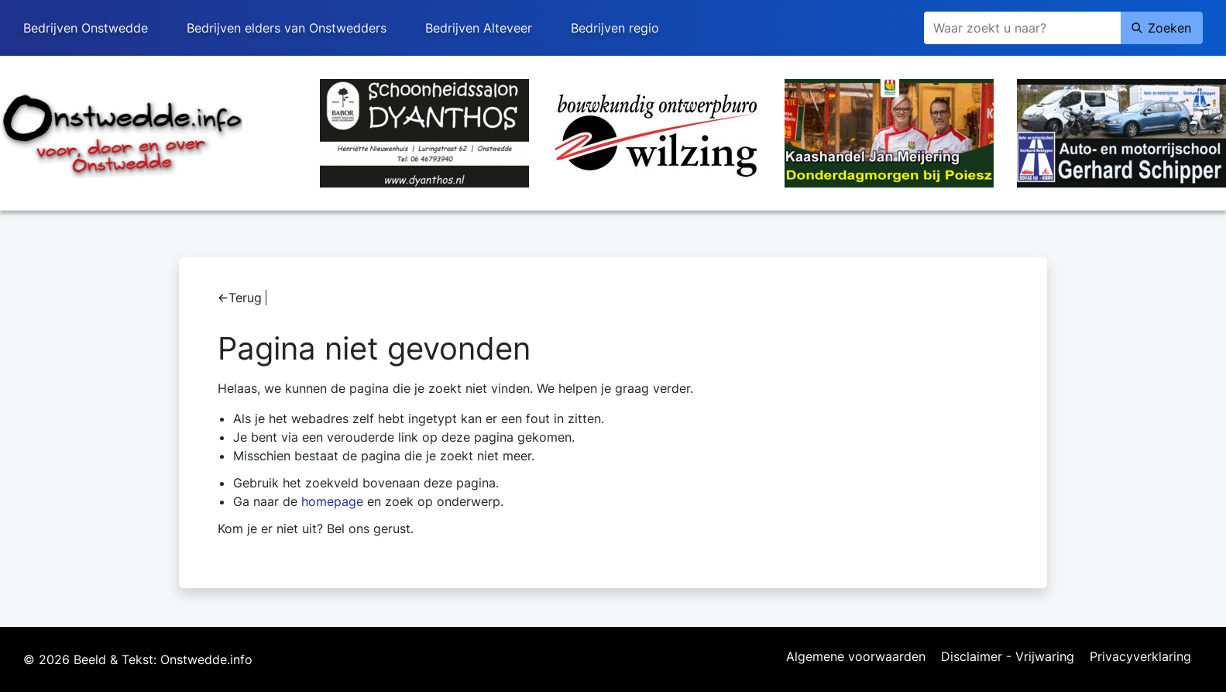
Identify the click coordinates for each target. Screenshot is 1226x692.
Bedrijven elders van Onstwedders (286, 28)
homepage (332, 501)
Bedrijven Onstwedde (85, 28)
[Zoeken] (1022, 28)
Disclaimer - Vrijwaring (1007, 657)
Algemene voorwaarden (856, 657)
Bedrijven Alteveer (478, 28)
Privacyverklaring (1140, 657)
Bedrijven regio (615, 28)
